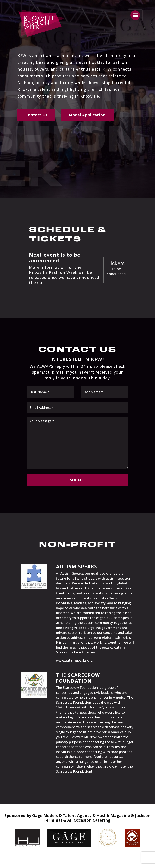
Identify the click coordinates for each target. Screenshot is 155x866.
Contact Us (36, 115)
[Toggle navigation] (135, 15)
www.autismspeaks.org (74, 660)
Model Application (87, 115)
